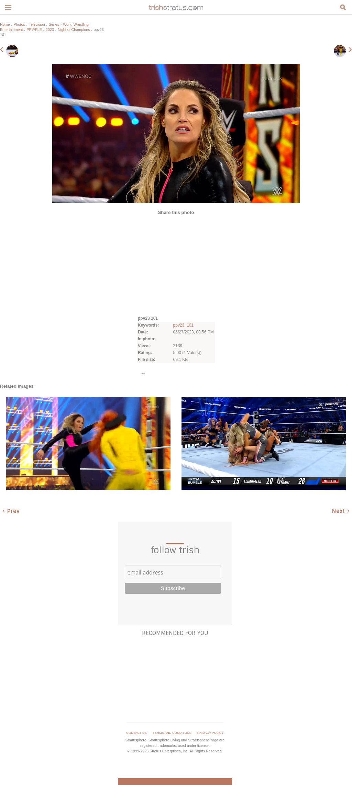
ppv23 (179, 325)
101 (190, 325)
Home (5, 24)
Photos (19, 24)
